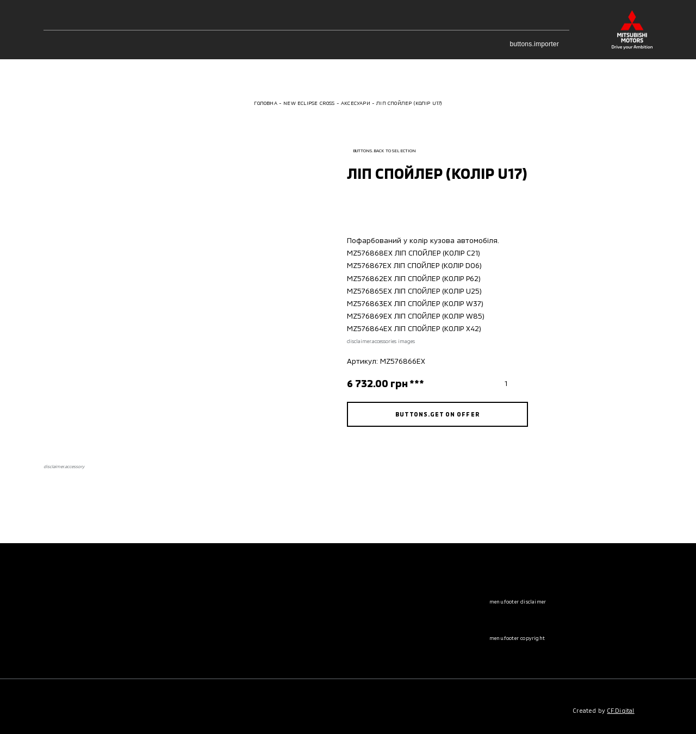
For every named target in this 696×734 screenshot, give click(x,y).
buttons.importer (539, 44)
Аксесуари (355, 103)
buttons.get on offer (437, 414)
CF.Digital (621, 710)
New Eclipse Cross (308, 103)
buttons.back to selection (382, 150)
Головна (265, 103)
